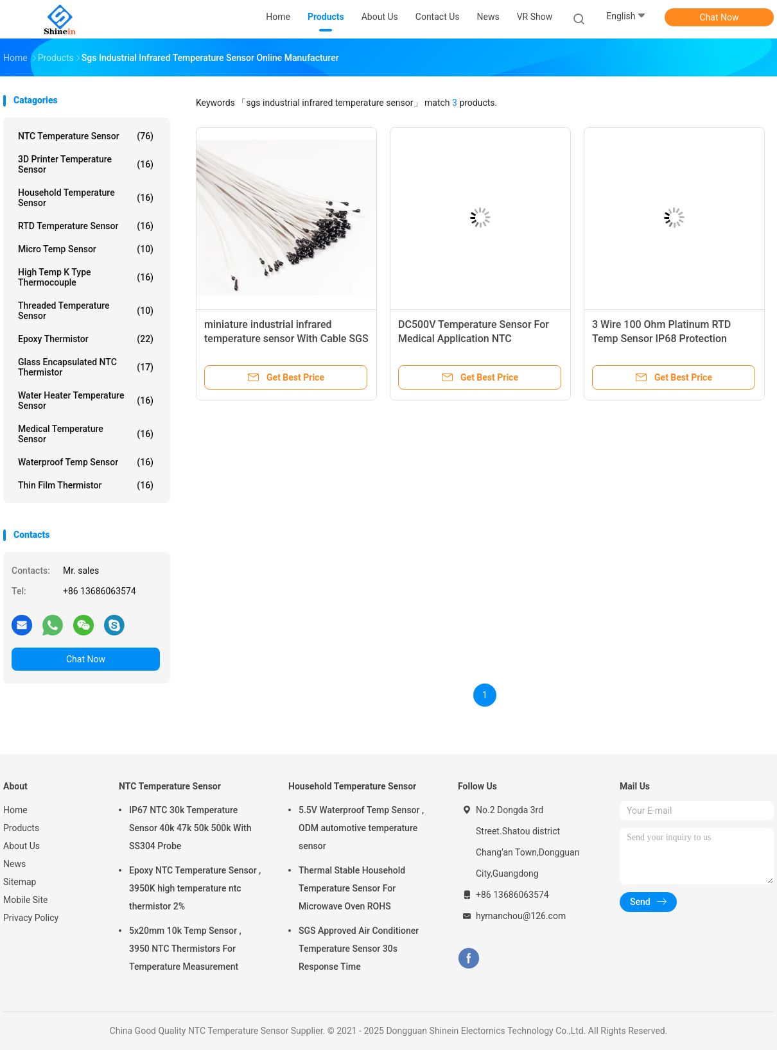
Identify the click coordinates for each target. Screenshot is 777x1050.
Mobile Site (25, 900)
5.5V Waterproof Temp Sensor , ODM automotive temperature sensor (361, 828)
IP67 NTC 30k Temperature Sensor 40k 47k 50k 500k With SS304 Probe (190, 828)
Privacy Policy (30, 918)
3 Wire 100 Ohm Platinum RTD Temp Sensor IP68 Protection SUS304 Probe (661, 338)
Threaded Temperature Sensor (85, 310)
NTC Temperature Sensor (85, 136)
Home (15, 810)
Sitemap (19, 882)
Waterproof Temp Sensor (85, 462)
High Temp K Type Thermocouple (85, 277)
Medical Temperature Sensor (85, 434)
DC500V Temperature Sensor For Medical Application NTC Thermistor (473, 338)
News (14, 864)
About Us (21, 846)
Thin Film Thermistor (85, 485)
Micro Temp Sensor (85, 249)
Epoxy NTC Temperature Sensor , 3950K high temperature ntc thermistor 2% (195, 888)
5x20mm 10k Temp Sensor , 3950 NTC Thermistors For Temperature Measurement (185, 948)
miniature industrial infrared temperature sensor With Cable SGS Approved (286, 338)
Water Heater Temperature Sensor (85, 400)
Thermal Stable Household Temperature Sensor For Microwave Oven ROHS (352, 888)
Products (21, 828)
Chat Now (719, 17)
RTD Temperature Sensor (85, 225)
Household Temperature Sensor (85, 197)
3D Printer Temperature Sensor (85, 164)
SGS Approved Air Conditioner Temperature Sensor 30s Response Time (359, 948)
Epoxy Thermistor (85, 338)
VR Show (535, 17)
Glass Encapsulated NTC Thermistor (85, 367)
